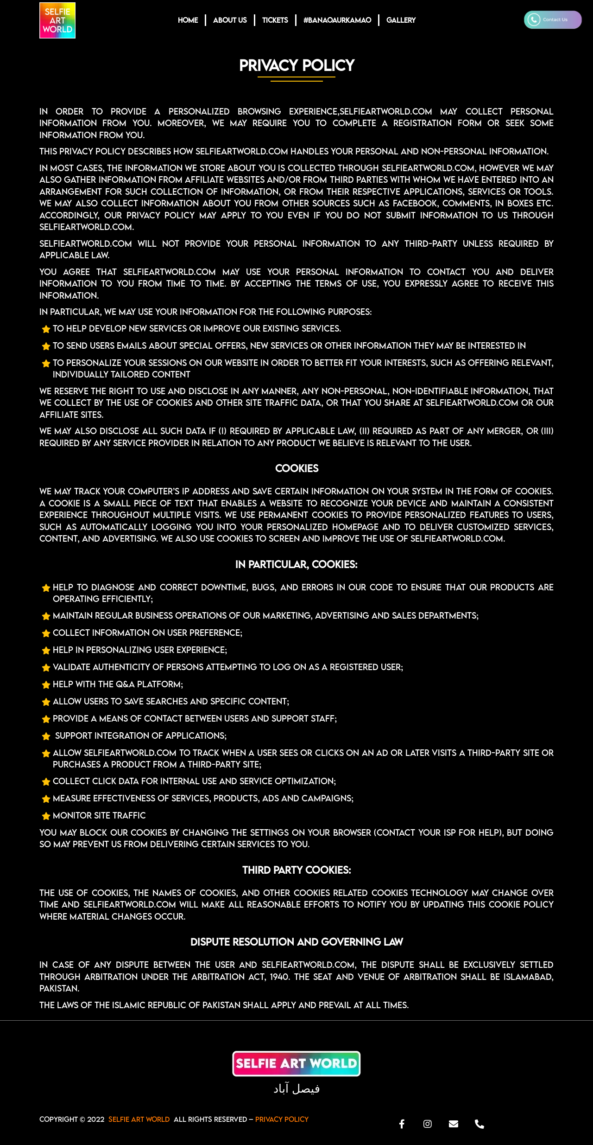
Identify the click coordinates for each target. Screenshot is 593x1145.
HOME (188, 20)
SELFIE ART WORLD (139, 1119)
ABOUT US (230, 20)
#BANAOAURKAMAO (337, 20)
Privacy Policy (282, 1119)
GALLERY (401, 20)
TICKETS (275, 20)
